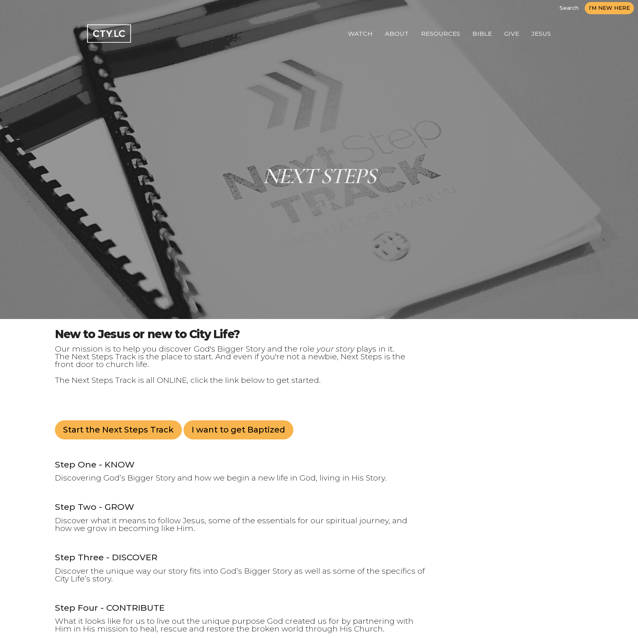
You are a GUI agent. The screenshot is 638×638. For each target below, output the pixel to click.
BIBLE (482, 33)
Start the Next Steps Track (118, 430)
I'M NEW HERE (609, 7)
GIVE (511, 33)
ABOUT (397, 33)
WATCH (360, 33)
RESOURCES (440, 33)
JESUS (541, 33)
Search (569, 7)
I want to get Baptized (238, 430)
